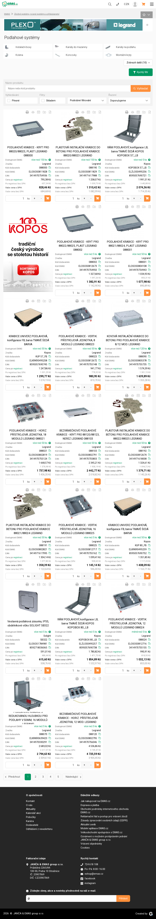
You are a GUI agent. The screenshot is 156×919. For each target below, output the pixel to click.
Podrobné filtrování (87, 100)
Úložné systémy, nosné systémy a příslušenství (36, 14)
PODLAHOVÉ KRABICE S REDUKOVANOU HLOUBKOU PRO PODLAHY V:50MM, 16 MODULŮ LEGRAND (28, 718)
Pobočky (31, 817)
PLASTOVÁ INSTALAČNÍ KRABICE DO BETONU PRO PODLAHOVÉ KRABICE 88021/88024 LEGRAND (28, 529)
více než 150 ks (41, 159)
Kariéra (30, 821)
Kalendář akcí (33, 813)
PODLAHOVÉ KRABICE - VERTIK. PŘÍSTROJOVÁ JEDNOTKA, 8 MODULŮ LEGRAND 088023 (78, 340)
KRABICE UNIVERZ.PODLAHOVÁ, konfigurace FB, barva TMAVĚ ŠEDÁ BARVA (28, 340)
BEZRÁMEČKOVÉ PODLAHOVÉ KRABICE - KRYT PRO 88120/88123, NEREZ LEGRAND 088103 (77, 434)
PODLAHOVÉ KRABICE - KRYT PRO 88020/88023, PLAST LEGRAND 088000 (28, 151)
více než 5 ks (142, 159)
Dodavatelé (32, 825)
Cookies (85, 847)
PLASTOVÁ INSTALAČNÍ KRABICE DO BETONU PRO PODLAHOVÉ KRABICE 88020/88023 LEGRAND (78, 151)
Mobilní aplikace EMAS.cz (94, 828)
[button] (147, 25)
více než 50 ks (141, 254)
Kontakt (30, 801)
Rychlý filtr (140, 72)
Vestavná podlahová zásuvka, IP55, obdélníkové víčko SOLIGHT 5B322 (28, 623)
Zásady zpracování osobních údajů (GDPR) (104, 820)
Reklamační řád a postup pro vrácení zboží (104, 816)
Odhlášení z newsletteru (39, 829)
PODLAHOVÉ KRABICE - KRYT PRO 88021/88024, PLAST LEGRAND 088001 (128, 245)
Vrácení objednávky (91, 843)
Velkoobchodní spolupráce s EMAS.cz (101, 832)
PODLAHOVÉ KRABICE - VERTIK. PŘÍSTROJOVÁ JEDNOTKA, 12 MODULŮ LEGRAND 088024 (127, 623)
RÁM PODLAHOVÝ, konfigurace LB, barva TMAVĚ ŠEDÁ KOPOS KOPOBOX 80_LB (77, 623)
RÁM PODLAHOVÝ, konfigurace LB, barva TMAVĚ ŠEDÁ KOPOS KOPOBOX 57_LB (127, 151)
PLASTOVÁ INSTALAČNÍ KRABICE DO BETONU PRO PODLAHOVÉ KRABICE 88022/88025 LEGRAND (127, 434)
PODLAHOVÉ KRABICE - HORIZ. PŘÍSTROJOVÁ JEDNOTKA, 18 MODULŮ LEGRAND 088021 (28, 434)
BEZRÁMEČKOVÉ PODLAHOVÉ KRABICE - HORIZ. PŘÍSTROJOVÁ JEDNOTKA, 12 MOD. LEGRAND (78, 718)
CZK (126, 4)
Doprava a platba (90, 805)
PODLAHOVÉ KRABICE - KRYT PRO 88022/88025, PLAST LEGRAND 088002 (78, 245)
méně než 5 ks (141, 631)
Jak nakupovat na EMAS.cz (95, 801)
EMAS (7, 14)
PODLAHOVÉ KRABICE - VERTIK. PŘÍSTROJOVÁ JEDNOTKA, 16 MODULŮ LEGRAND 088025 (78, 529)
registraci (17, 180)
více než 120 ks (140, 348)
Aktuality (30, 809)
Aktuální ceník (88, 824)
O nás (29, 805)
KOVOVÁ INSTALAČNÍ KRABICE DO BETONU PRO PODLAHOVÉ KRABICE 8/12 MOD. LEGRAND (128, 340)
